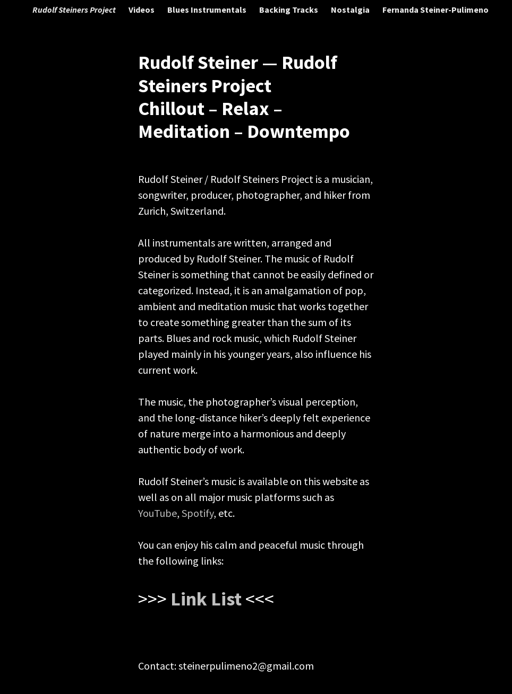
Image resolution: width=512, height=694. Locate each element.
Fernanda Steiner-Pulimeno (435, 9)
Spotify (198, 513)
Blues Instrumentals (206, 9)
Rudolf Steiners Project (74, 9)
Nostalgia (350, 9)
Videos (142, 9)
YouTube (157, 513)
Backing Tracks (288, 9)
